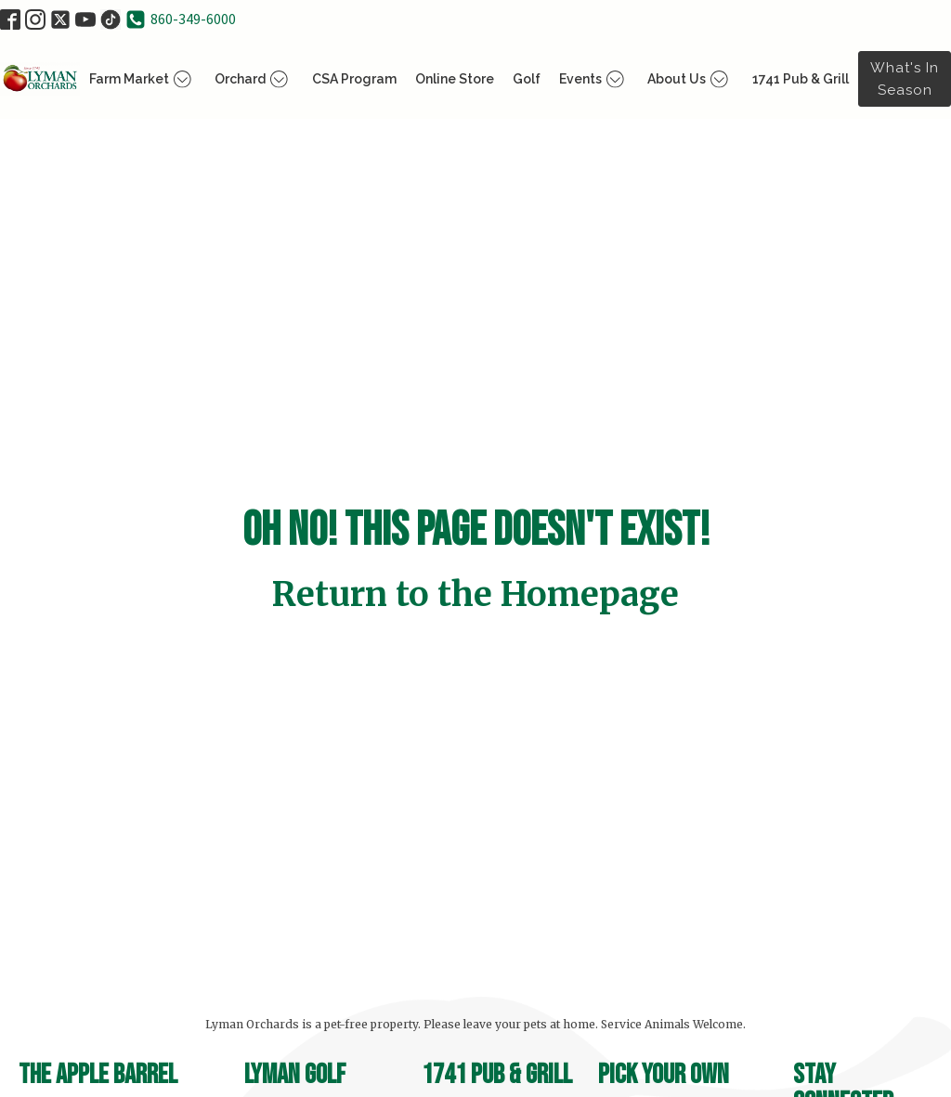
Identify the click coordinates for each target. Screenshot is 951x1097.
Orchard (254, 79)
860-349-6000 (193, 18)
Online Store (454, 78)
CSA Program (354, 78)
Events (594, 79)
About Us (690, 79)
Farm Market (143, 79)
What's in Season (904, 78)
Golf (527, 78)
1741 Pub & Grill (800, 78)
